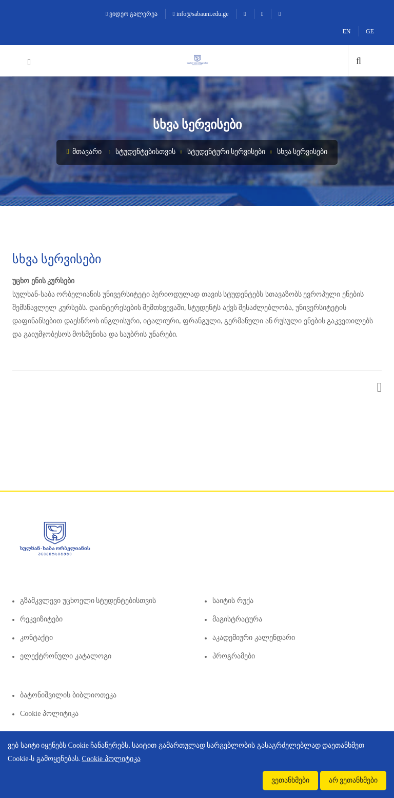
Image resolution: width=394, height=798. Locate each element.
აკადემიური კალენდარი (253, 637)
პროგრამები (233, 656)
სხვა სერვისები (302, 151)
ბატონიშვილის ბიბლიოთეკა (68, 695)
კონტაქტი (36, 637)
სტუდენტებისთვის (145, 151)
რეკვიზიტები (41, 619)
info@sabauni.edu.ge (201, 13)
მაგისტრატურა (237, 619)
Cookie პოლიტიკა (49, 713)
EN (347, 31)
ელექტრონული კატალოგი (65, 656)
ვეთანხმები (290, 780)
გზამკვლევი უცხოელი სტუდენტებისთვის (88, 601)
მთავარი (84, 151)
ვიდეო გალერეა (131, 13)
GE (370, 31)
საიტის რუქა (232, 601)
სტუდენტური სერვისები (226, 151)
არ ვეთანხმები (353, 780)
